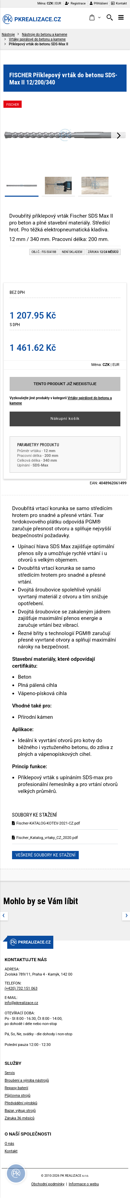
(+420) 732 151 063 (20, 988)
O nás (9, 1143)
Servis (9, 1073)
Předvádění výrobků (20, 1103)
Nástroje (8, 34)
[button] (95, 17)
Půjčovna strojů (17, 1095)
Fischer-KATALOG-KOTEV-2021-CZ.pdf (46, 823)
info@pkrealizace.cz (21, 1003)
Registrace (75, 3)
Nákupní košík (65, 418)
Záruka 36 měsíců (19, 1118)
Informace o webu (84, 1184)
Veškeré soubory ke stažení (45, 855)
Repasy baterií (16, 1088)
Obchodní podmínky (48, 1184)
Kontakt (119, 3)
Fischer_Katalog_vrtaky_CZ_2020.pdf (45, 838)
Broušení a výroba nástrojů (26, 1080)
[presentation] (119, 135)
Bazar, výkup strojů (19, 1110)
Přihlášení (99, 3)
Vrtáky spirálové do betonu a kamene (37, 39)
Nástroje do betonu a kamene (44, 34)
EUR (58, 3)
